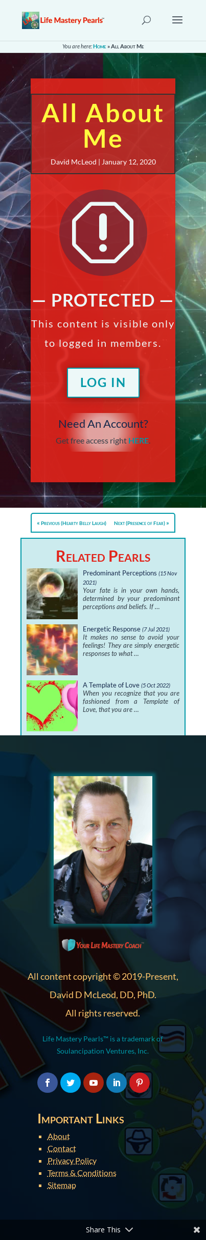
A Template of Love (111, 685)
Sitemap (62, 1185)
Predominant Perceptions (120, 573)
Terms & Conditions (82, 1172)
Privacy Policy (72, 1160)
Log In (103, 382)
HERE (138, 440)
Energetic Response (112, 629)
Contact (62, 1148)
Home (99, 46)
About (59, 1136)
